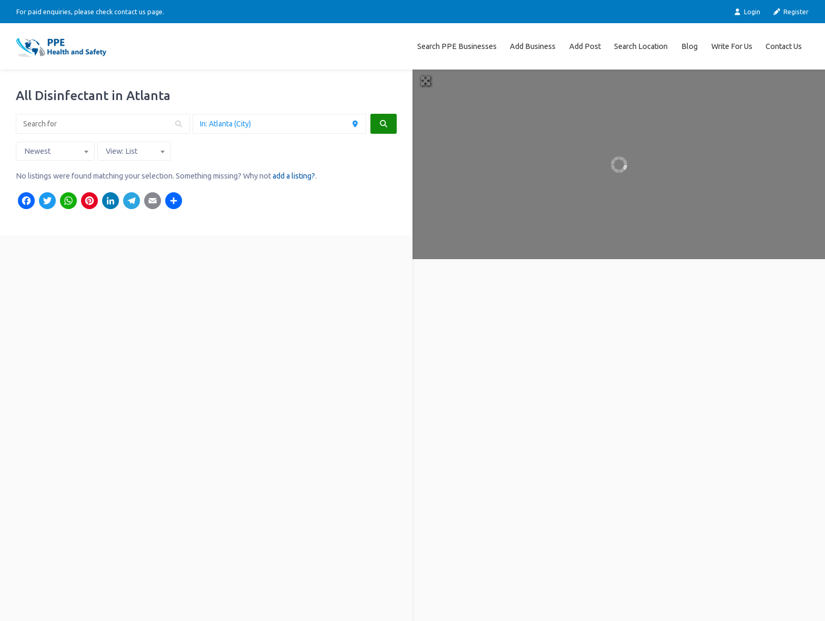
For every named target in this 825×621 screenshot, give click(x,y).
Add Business (533, 46)
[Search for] (103, 124)
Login (746, 12)
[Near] (280, 124)
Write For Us (731, 46)
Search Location (641, 46)
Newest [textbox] (37, 151)
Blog (689, 46)
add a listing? (294, 176)
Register (791, 12)
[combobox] (55, 151)
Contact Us (784, 46)
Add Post (585, 46)
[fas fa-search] (383, 124)
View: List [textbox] (121, 151)
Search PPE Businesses (457, 46)
